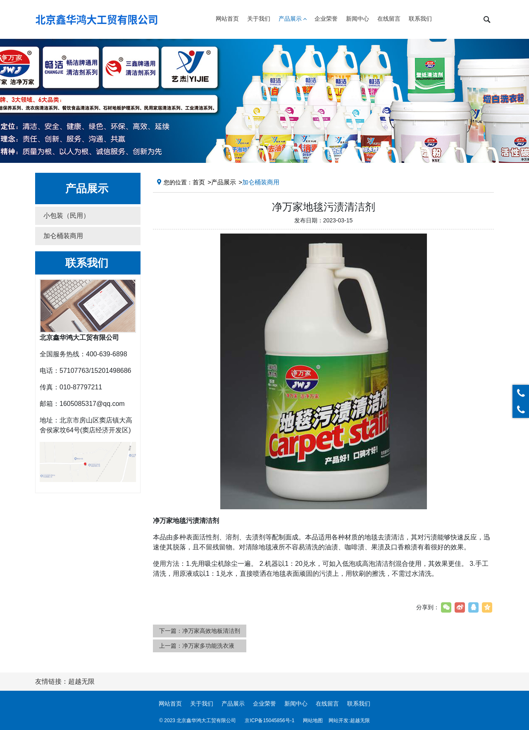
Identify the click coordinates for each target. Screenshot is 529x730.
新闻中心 (295, 703)
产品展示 (223, 182)
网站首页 (170, 703)
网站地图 (313, 720)
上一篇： (196, 645)
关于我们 (201, 703)
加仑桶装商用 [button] (63, 235)
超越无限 (360, 720)
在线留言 (327, 703)
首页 (199, 182)
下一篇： (199, 630)
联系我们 (358, 703)
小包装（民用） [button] (66, 215)
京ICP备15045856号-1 (269, 720)
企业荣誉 (264, 703)
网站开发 (338, 720)
